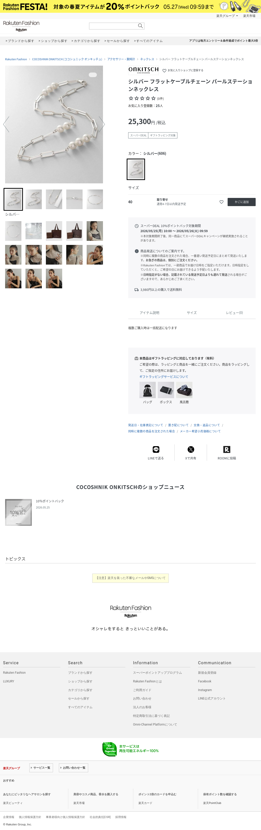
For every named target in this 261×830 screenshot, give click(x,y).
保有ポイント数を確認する (220, 794)
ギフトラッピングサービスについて (163, 376)
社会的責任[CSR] (100, 817)
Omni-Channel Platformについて (155, 724)
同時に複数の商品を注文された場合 (151, 431)
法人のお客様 (142, 707)
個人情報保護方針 (30, 817)
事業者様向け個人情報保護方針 (65, 817)
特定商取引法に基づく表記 (151, 716)
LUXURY (8, 681)
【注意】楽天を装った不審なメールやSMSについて (130, 578)
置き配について (178, 425)
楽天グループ (225, 16)
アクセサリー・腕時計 (121, 59)
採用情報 (120, 817)
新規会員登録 (207, 672)
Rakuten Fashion (42, 26)
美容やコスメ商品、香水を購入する (95, 794)
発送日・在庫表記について (145, 425)
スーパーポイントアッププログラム (157, 672)
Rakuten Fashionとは (147, 681)
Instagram (205, 690)
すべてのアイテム (80, 707)
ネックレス (147, 59)
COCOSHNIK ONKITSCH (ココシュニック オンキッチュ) (67, 59)
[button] (6, 124)
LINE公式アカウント (212, 698)
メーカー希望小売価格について (200, 431)
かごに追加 (242, 202)
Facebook (204, 681)
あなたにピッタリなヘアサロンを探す (27, 794)
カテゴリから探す (80, 690)
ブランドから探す (80, 672)
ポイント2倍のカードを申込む (157, 794)
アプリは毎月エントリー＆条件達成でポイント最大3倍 (223, 40)
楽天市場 (249, 16)
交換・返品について (207, 425)
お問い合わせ (142, 698)
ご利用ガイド (142, 690)
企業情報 (8, 817)
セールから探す (78, 698)
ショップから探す (80, 681)
